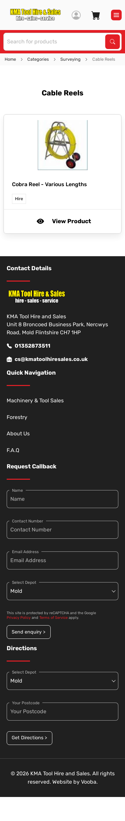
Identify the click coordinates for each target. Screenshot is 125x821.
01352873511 (28, 346)
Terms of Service (53, 617)
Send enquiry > (28, 632)
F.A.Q (13, 450)
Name (17, 490)
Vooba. (89, 782)
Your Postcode (26, 703)
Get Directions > (29, 738)
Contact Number (27, 521)
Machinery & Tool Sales (35, 400)
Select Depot (24, 582)
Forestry (17, 417)
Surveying (70, 59)
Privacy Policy (19, 617)
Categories (38, 59)
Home (10, 59)
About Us (18, 433)
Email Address (25, 551)
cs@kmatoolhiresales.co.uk (47, 359)
